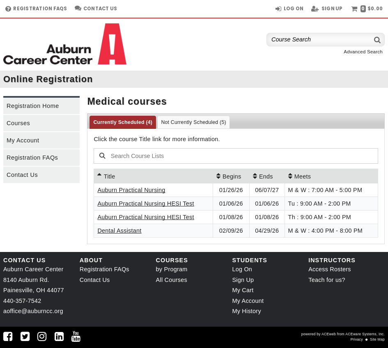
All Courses (171, 280)
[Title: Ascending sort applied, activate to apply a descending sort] (153, 176)
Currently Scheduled (122, 122)
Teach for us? (326, 280)
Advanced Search (363, 51)
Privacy (357, 339)
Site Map (377, 339)
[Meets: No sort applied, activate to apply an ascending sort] (331, 176)
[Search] (377, 39)
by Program (172, 269)
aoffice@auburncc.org (33, 311)
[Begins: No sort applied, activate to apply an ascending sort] (231, 176)
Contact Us (22, 175)
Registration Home (33, 106)
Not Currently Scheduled (193, 122)
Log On (242, 269)
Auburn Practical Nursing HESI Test (145, 203)
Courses (18, 123)
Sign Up (243, 280)
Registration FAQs (32, 157)
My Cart (242, 290)
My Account (23, 140)
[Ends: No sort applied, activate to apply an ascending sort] (267, 176)
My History (246, 311)
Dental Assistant (119, 230)
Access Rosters (329, 269)
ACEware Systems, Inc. (365, 334)
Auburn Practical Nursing (131, 190)
